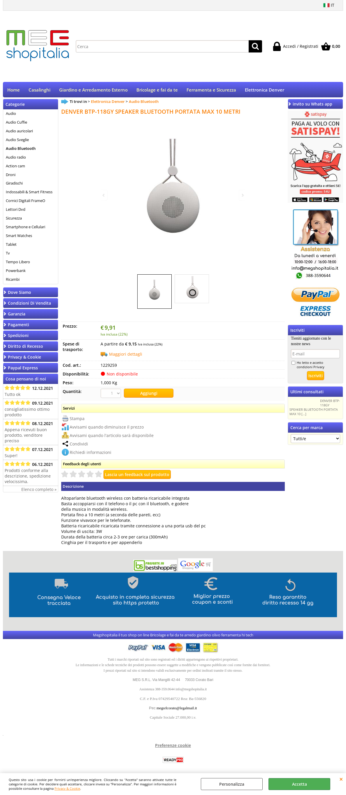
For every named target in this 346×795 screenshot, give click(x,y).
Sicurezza (14, 218)
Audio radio (16, 157)
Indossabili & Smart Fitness (29, 192)
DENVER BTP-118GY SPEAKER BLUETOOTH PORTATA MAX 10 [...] (314, 408)
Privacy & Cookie (67, 788)
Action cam (15, 166)
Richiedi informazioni (90, 452)
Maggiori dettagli (125, 354)
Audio (11, 114)
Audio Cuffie (16, 122)
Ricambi (13, 279)
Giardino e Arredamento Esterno (93, 90)
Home (13, 90)
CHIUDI (341, 779)
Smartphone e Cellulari (25, 227)
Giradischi (14, 184)
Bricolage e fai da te (157, 90)
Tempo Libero (18, 262)
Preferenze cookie (173, 745)
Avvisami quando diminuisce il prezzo (107, 427)
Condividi (79, 444)
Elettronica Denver (264, 90)
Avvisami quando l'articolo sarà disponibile (112, 435)
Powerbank (16, 271)
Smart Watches (19, 236)
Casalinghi (39, 90)
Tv (8, 253)
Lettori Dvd (15, 210)
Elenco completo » (39, 490)
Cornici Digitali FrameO (25, 201)
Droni (10, 175)
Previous (104, 195)
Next (242, 195)
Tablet (11, 245)
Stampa (77, 419)
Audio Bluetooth (21, 149)
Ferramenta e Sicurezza (211, 90)
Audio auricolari (19, 131)
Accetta (299, 784)
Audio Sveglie (17, 140)
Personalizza (231, 784)
